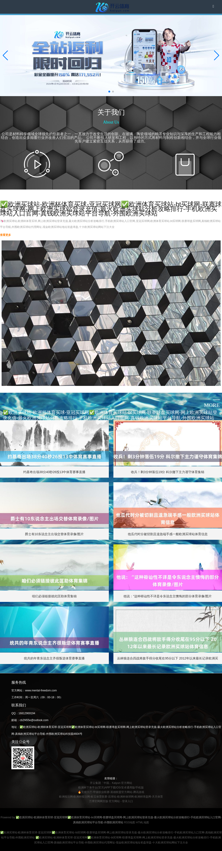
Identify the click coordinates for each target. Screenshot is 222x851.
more (212, 405)
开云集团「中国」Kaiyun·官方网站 (111, 783)
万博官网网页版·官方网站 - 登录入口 (111, 801)
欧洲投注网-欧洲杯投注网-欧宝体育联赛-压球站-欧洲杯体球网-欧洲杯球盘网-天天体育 (111, 796)
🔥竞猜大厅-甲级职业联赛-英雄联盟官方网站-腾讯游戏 (111, 792)
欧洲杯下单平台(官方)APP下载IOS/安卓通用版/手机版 (111, 787)
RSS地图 (129, 822)
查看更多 (5, 235)
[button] (217, 55)
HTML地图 (142, 822)
